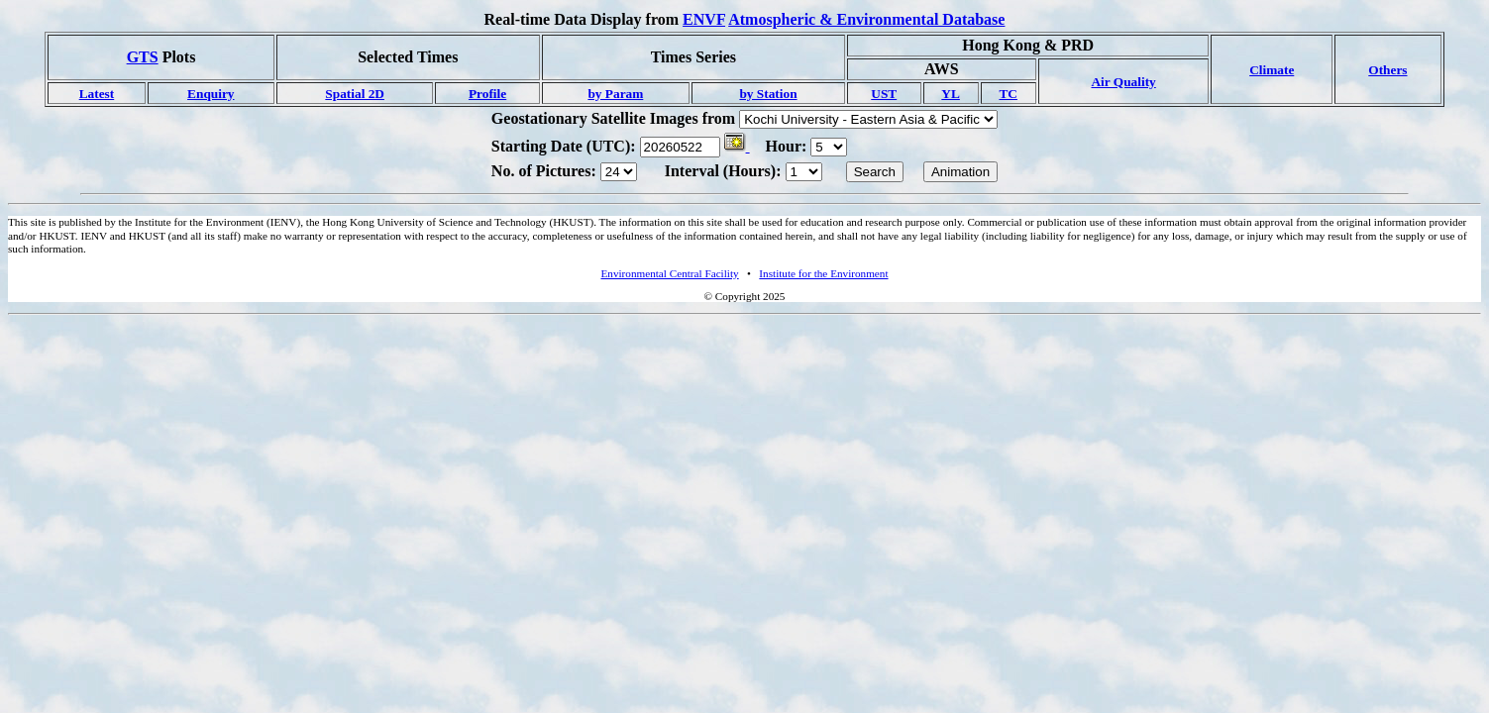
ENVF (704, 19)
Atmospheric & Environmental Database (866, 19)
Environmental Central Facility (669, 273)
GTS (143, 57)
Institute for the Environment (823, 273)
